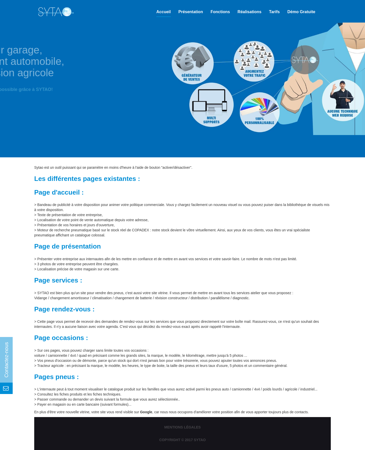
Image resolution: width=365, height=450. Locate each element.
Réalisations (249, 12)
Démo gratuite (301, 12)
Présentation (190, 12)
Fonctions (220, 12)
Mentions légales (182, 427)
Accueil (163, 12)
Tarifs (274, 12)
